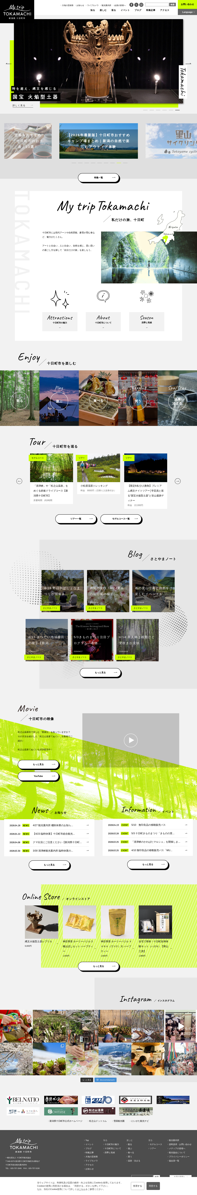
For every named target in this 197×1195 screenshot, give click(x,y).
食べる (131, 1152)
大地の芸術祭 (67, 5)
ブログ (137, 10)
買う (130, 1156)
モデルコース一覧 (121, 519)
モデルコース (156, 1144)
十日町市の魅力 (112, 1144)
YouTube (38, 776)
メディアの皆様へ (177, 1148)
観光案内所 (106, 5)
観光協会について (177, 1152)
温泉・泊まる (134, 1161)
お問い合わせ (187, 4)
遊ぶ (130, 1148)
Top (87, 1140)
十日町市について (113, 1148)
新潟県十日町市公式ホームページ (66, 1121)
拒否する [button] (137, 1186)
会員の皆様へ (120, 5)
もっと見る (100, 672)
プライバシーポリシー (179, 1156)
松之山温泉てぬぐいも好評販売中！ (35, 749)
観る (130, 1144)
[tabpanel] (96, 61)
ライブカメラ (93, 5)
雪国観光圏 (119, 1121)
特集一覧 (98, 177)
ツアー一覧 (75, 519)
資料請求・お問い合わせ (180, 1144)
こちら (82, 1189)
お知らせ (80, 5)
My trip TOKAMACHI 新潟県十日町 (17, 11)
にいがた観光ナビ (140, 1121)
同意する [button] (153, 1186)
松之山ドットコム (98, 1121)
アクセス (164, 10)
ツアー (153, 1148)
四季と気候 (110, 1152)
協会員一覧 (174, 1161)
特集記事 (150, 10)
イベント (125, 10)
